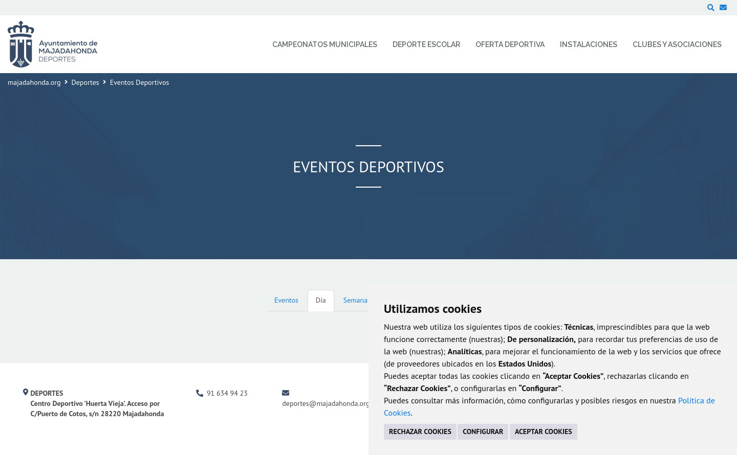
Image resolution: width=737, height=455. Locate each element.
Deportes (85, 82)
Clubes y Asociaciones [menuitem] (677, 44)
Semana (355, 300)
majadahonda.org (34, 82)
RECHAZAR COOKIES (420, 431)
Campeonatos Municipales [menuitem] (324, 44)
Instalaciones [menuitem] (588, 44)
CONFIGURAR (483, 431)
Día (321, 300)
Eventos (286, 300)
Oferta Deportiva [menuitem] (510, 44)
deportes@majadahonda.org (326, 403)
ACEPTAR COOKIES (543, 431)
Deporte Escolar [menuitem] (426, 44)
